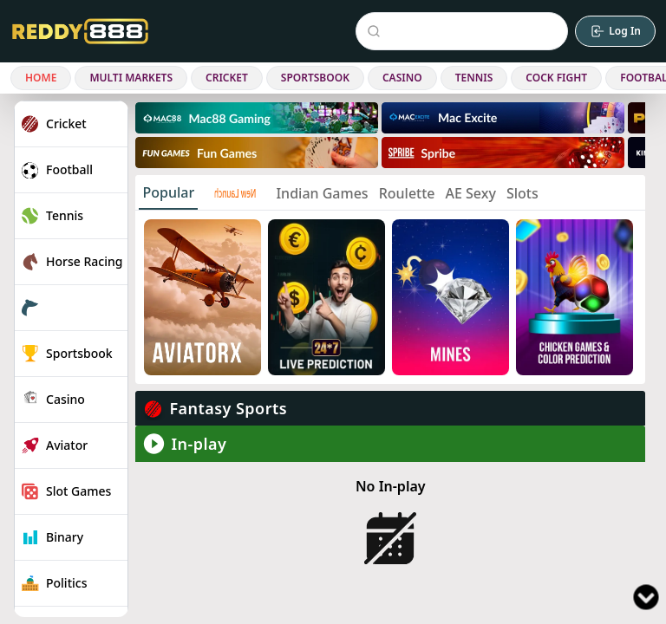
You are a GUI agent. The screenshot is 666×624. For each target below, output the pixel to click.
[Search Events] (465, 31)
